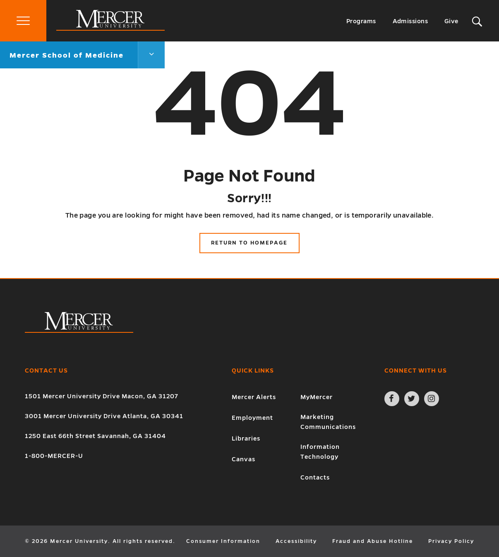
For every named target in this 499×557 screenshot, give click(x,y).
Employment (252, 417)
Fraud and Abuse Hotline (372, 541)
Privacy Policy (451, 541)
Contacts (315, 477)
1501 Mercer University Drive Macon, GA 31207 (101, 396)
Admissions (410, 21)
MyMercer (316, 397)
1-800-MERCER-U (54, 456)
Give (451, 21)
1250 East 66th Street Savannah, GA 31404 (95, 436)
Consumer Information (223, 541)
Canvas (243, 459)
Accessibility (296, 541)
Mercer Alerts (254, 397)
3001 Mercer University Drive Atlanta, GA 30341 (104, 416)
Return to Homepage (249, 243)
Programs (361, 21)
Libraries (246, 438)
